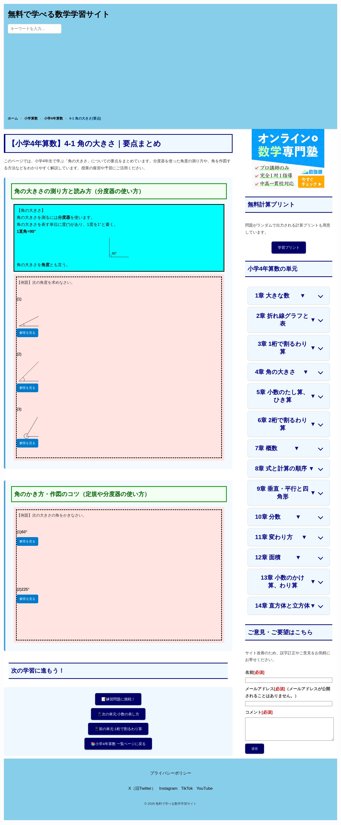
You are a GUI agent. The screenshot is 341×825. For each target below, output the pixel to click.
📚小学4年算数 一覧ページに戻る (118, 746)
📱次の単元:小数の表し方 (118, 715)
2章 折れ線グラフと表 (286, 320)
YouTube (205, 789)
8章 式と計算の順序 (284, 469)
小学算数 (31, 118)
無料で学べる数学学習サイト (59, 14)
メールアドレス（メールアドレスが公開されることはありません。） (287, 693)
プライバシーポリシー (170, 774)
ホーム (13, 118)
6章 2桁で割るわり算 (287, 425)
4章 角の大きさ (282, 372)
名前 (254, 673)
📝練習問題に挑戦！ (118, 699)
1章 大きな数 (280, 296)
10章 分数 (278, 517)
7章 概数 (277, 449)
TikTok (187, 789)
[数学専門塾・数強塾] (288, 188)
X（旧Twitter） (141, 789)
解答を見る (27, 332)
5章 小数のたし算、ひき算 (286, 397)
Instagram (168, 789)
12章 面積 (278, 558)
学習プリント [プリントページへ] (288, 247)
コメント (259, 713)
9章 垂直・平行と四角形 (286, 493)
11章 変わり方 (281, 537)
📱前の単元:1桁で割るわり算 (118, 730)
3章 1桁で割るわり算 (287, 348)
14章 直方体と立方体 (285, 606)
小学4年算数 (53, 118)
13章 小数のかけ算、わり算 (288, 582)
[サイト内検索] (34, 29)
